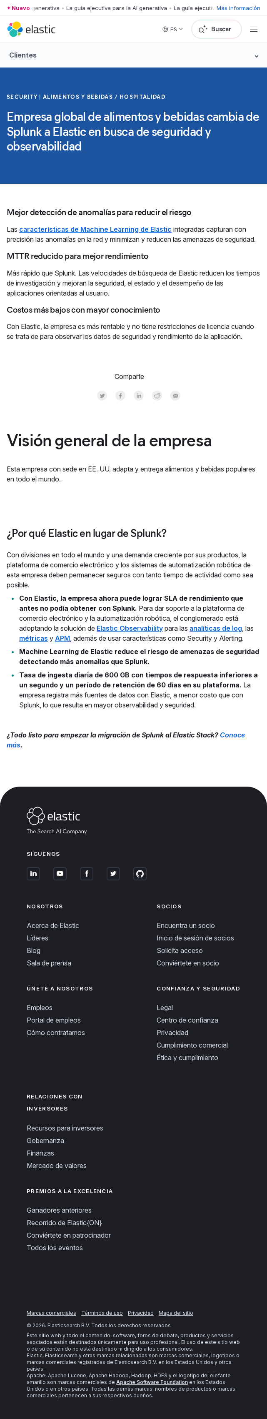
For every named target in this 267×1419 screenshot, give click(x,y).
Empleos (39, 1007)
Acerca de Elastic (53, 925)
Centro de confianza (187, 1020)
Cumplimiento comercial (192, 1045)
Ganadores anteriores (59, 1210)
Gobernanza (45, 1140)
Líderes (37, 938)
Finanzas (40, 1153)
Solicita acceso (180, 950)
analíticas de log (216, 628)
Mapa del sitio (176, 1313)
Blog (33, 950)
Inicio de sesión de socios (195, 938)
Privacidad (172, 1032)
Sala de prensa (49, 963)
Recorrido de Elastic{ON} (64, 1222)
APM (62, 638)
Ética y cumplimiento (187, 1057)
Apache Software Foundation (152, 1382)
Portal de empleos (54, 1020)
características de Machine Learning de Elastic (95, 229)
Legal (165, 1007)
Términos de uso (102, 1313)
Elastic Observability (130, 628)
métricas (33, 638)
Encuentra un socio (186, 925)
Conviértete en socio (188, 963)
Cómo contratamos (56, 1032)
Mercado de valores (57, 1165)
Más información (238, 8)
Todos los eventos (55, 1248)
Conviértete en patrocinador (69, 1235)
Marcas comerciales (51, 1313)
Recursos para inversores (65, 1128)
